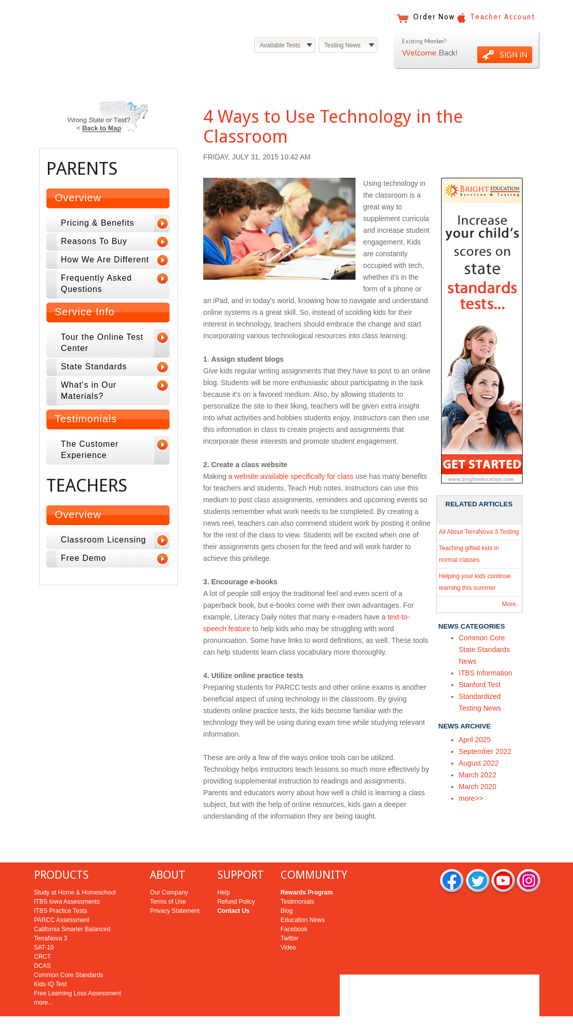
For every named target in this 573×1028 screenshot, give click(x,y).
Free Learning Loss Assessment (77, 972)
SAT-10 (44, 926)
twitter (477, 861)
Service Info (85, 311)
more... (43, 981)
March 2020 (478, 786)
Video (288, 926)
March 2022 (478, 775)
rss (528, 861)
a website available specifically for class (290, 476)
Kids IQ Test (50, 963)
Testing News (342, 45)
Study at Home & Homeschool (75, 871)
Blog (287, 890)
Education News (303, 899)
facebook (452, 861)
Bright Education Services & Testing (122, 29)
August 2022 (479, 763)
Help (223, 871)
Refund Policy (236, 880)
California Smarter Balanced (72, 908)
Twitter (289, 917)
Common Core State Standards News (484, 649)
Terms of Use (168, 880)
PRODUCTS (61, 854)
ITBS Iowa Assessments (67, 880)
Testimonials (86, 418)
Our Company (169, 871)
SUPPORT (240, 854)
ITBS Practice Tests (60, 890)
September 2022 (485, 751)
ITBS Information (485, 673)
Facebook (294, 908)
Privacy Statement (174, 890)
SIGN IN (513, 55)
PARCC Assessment (62, 899)
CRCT (42, 935)
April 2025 (475, 740)
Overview (78, 197)
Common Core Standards (68, 954)
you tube (503, 861)
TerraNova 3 (50, 917)
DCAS (42, 945)
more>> (471, 798)
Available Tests (280, 45)
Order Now (434, 16)
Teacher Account (502, 16)
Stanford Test (480, 685)
